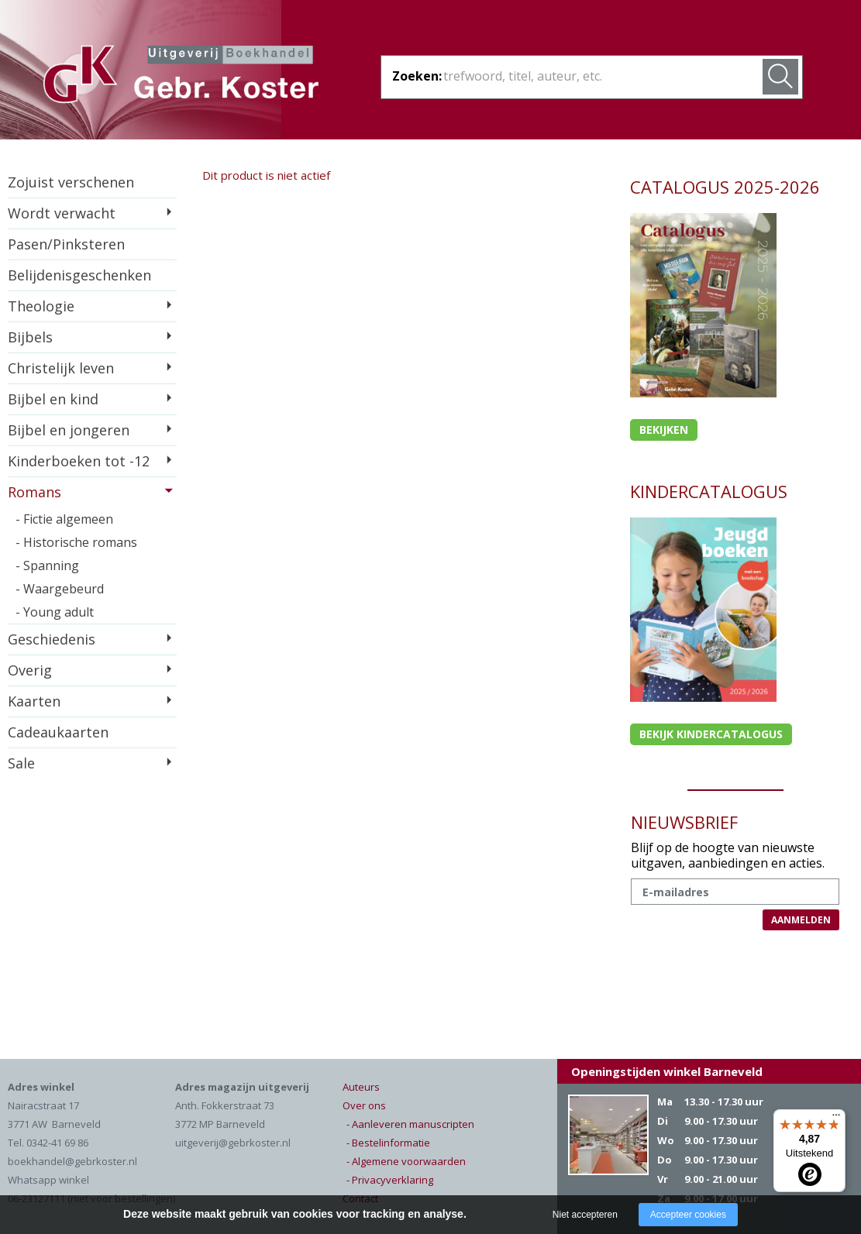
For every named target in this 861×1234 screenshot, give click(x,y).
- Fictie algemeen (64, 519)
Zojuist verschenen (71, 182)
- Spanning (47, 565)
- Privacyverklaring (389, 1180)
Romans (34, 492)
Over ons (364, 1105)
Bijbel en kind (53, 399)
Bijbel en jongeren (68, 430)
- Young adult (54, 611)
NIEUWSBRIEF (684, 822)
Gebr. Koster (181, 76)
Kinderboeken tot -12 (79, 461)
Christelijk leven (61, 368)
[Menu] (836, 1118)
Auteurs (361, 1087)
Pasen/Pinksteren (66, 244)
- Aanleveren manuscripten (410, 1124)
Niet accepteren (585, 1214)
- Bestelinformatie (388, 1143)
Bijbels (30, 337)
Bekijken (663, 429)
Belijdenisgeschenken (79, 275)
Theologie (41, 306)
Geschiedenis (51, 639)
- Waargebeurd (59, 588)
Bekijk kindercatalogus (711, 734)
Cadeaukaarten (58, 732)
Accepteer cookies (688, 1214)
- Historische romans (76, 542)
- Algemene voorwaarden (406, 1161)
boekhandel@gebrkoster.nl (72, 1161)
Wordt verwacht (61, 213)
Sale (21, 763)
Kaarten (34, 701)
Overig (30, 670)
